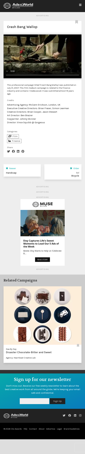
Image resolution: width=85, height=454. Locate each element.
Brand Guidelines (72, 429)
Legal (59, 429)
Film (13, 136)
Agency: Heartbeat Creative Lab (21, 358)
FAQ (25, 429)
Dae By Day (11, 349)
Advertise (50, 429)
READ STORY (42, 259)
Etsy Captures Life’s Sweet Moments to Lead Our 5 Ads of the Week (41, 243)
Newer (11, 168)
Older (74, 168)
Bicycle (75, 175)
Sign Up (57, 401)
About (41, 429)
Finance (14, 141)
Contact (33, 429)
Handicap (11, 172)
